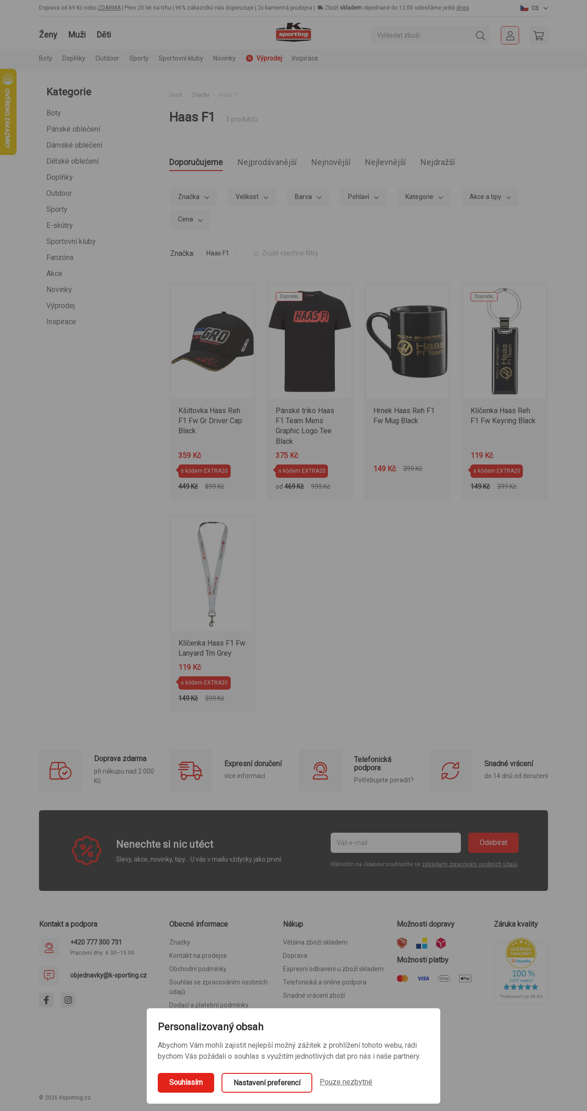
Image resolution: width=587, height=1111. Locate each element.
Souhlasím (186, 1082)
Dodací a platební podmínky (209, 1008)
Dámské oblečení (74, 145)
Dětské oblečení (72, 161)
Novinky (224, 58)
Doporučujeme (202, 163)
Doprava (295, 958)
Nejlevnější (428, 163)
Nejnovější (364, 163)
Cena (186, 222)
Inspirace (305, 58)
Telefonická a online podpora (324, 985)
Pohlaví (359, 199)
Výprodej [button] (264, 58)
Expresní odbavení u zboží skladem (333, 971)
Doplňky (59, 177)
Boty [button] (45, 58)
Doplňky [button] (73, 58)
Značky (200, 95)
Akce (54, 273)
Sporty (56, 209)
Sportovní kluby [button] (181, 58)
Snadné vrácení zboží (314, 998)
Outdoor (59, 193)
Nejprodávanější (287, 163)
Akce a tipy (486, 199)
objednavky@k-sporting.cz (108, 978)
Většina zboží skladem (315, 945)
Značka (189, 199)
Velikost (248, 199)
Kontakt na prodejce (198, 958)
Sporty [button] (139, 58)
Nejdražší (490, 163)
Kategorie (420, 199)
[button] (534, 8)
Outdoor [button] (107, 58)
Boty (53, 113)
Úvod (175, 95)
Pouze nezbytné (346, 1082)
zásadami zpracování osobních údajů (469, 867)
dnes (462, 8)
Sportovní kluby (71, 241)
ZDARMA (109, 8)
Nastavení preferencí (266, 1082)
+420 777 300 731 (96, 945)
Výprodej (60, 305)
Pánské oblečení (73, 129)
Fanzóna (59, 257)
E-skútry (59, 225)
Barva (304, 199)
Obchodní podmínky (198, 971)
